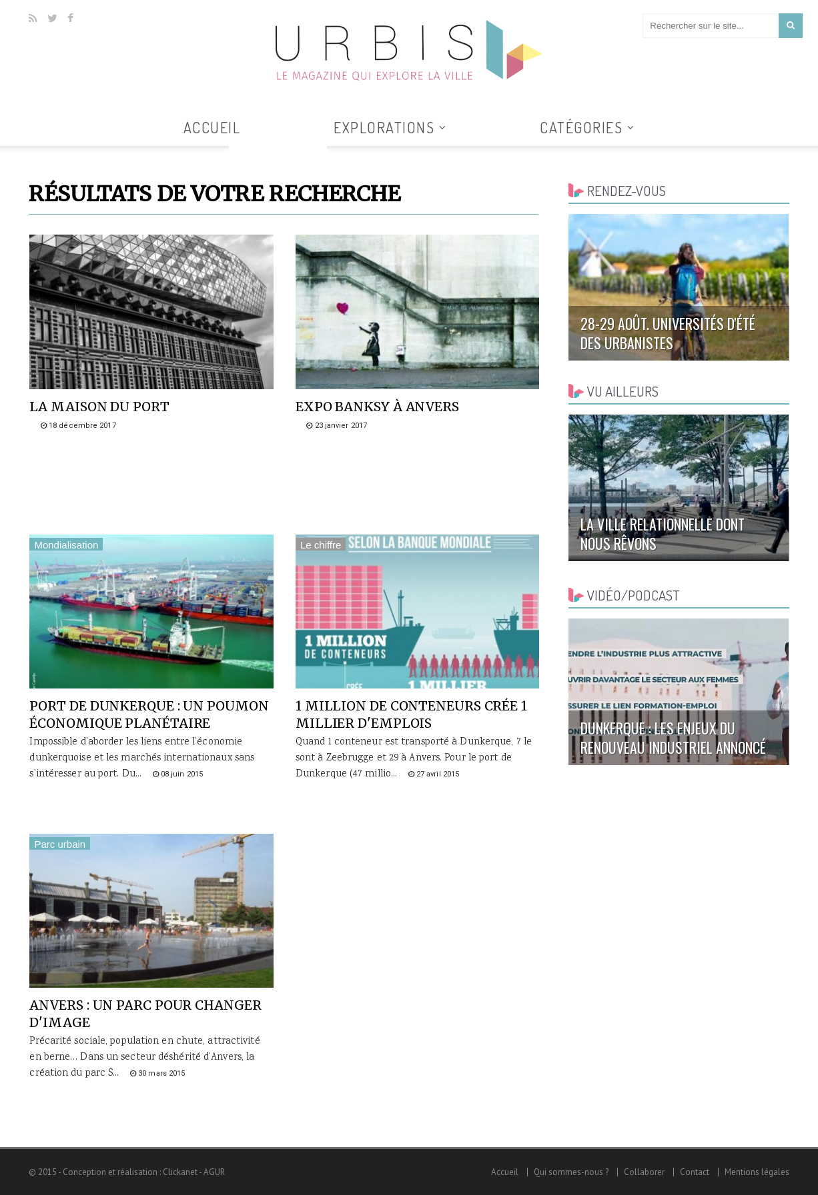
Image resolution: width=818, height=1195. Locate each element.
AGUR (214, 1172)
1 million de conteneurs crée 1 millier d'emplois (411, 714)
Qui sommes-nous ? (571, 1172)
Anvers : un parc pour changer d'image (145, 1013)
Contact (694, 1172)
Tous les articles (278, 154)
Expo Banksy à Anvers (377, 407)
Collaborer (644, 1172)
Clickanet (180, 1172)
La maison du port (99, 407)
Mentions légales (757, 1172)
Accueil (212, 127)
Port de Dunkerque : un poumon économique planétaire (148, 714)
